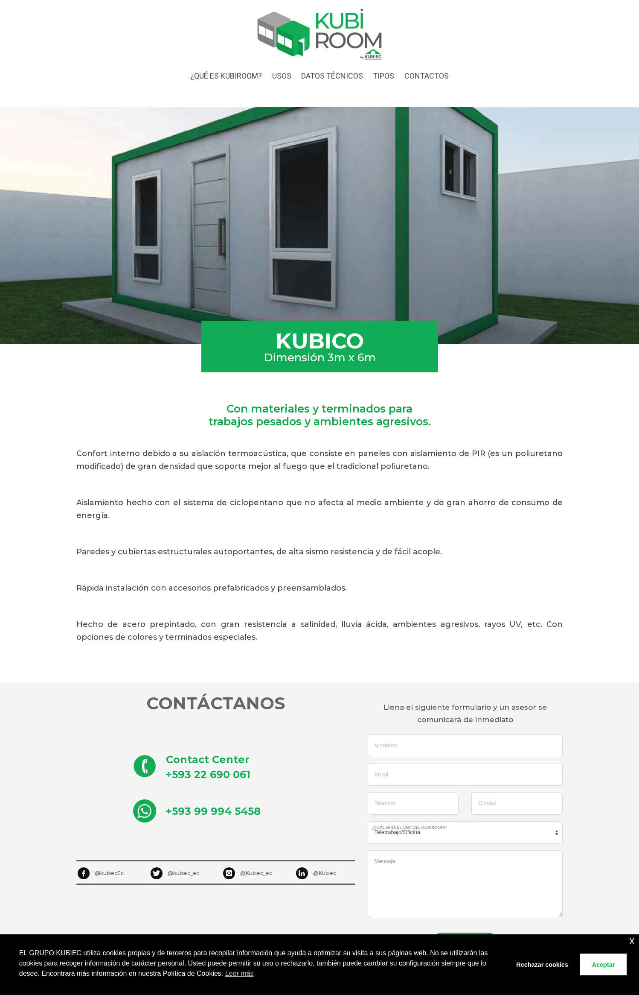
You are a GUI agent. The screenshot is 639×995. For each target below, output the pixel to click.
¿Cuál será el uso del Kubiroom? (409, 827)
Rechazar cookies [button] (542, 964)
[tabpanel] (319, 225)
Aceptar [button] (603, 964)
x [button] (632, 940)
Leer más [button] (239, 973)
